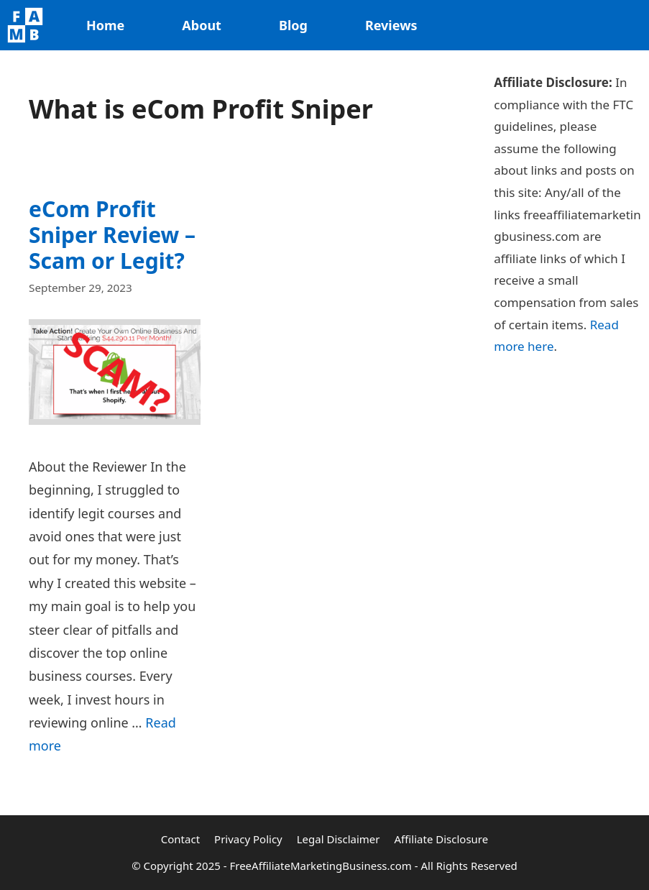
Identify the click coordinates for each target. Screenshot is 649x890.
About (201, 25)
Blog (293, 25)
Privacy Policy (248, 839)
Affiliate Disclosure (442, 839)
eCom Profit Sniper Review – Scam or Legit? (112, 234)
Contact (180, 839)
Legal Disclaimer (338, 839)
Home (105, 25)
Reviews (391, 25)
